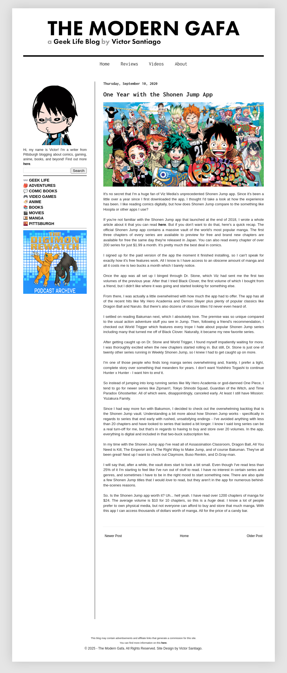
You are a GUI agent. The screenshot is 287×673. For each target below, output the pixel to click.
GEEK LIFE (39, 180)
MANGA (36, 218)
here (162, 224)
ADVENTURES (42, 185)
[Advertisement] (183, 580)
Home (105, 63)
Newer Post (113, 536)
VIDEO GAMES (42, 196)
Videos (156, 63)
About (181, 63)
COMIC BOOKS (43, 191)
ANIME (35, 202)
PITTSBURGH (41, 223)
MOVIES (36, 213)
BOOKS (36, 207)
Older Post (254, 536)
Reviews (129, 63)
